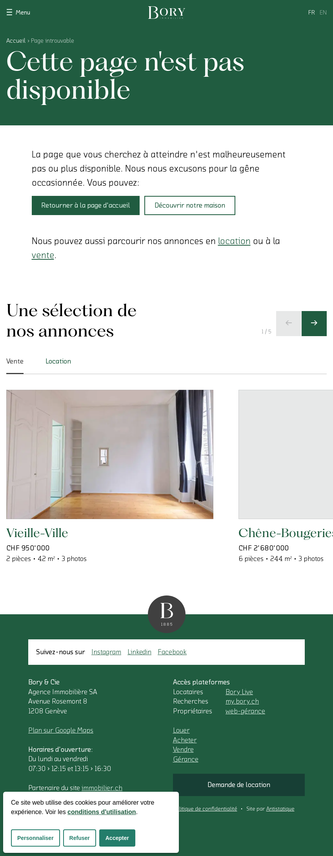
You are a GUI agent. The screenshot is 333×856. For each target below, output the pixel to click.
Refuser (79, 838)
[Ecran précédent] (288, 323)
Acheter (185, 740)
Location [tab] (58, 361)
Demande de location (238, 784)
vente (43, 255)
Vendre (183, 749)
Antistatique (280, 809)
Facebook (172, 651)
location (234, 241)
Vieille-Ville (37, 532)
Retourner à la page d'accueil (85, 205)
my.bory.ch (242, 701)
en (323, 12)
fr (311, 12)
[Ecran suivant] (314, 323)
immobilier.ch (102, 787)
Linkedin (139, 651)
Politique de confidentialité (205, 809)
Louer (181, 730)
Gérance (185, 759)
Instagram (106, 651)
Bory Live (239, 691)
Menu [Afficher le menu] (18, 12)
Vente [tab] (15, 366)
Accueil (15, 41)
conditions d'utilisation (101, 812)
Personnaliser (35, 838)
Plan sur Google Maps (60, 730)
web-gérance (245, 711)
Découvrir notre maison (190, 205)
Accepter (117, 838)
